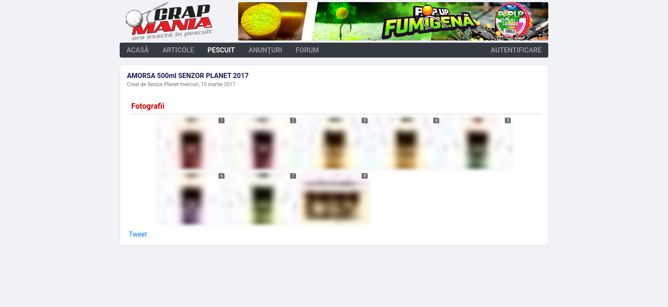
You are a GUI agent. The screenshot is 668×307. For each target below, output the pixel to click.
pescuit (221, 50)
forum (307, 50)
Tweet (138, 234)
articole (178, 50)
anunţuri (265, 50)
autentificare (516, 50)
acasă (138, 50)
